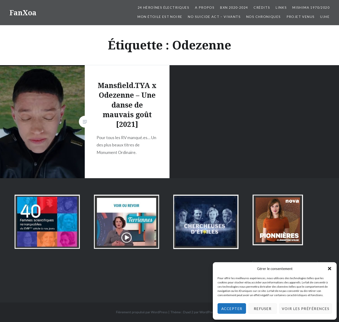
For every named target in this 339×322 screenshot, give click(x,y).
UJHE (325, 17)
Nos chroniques (263, 17)
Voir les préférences (305, 308)
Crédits (262, 7)
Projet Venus (301, 17)
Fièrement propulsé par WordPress (142, 312)
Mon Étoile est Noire (159, 17)
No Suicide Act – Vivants (214, 17)
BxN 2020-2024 (234, 7)
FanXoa (22, 12)
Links (281, 7)
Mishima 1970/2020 (311, 7)
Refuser (263, 308)
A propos (204, 7)
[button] (329, 268)
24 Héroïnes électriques (163, 7)
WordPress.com (211, 312)
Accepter (231, 308)
